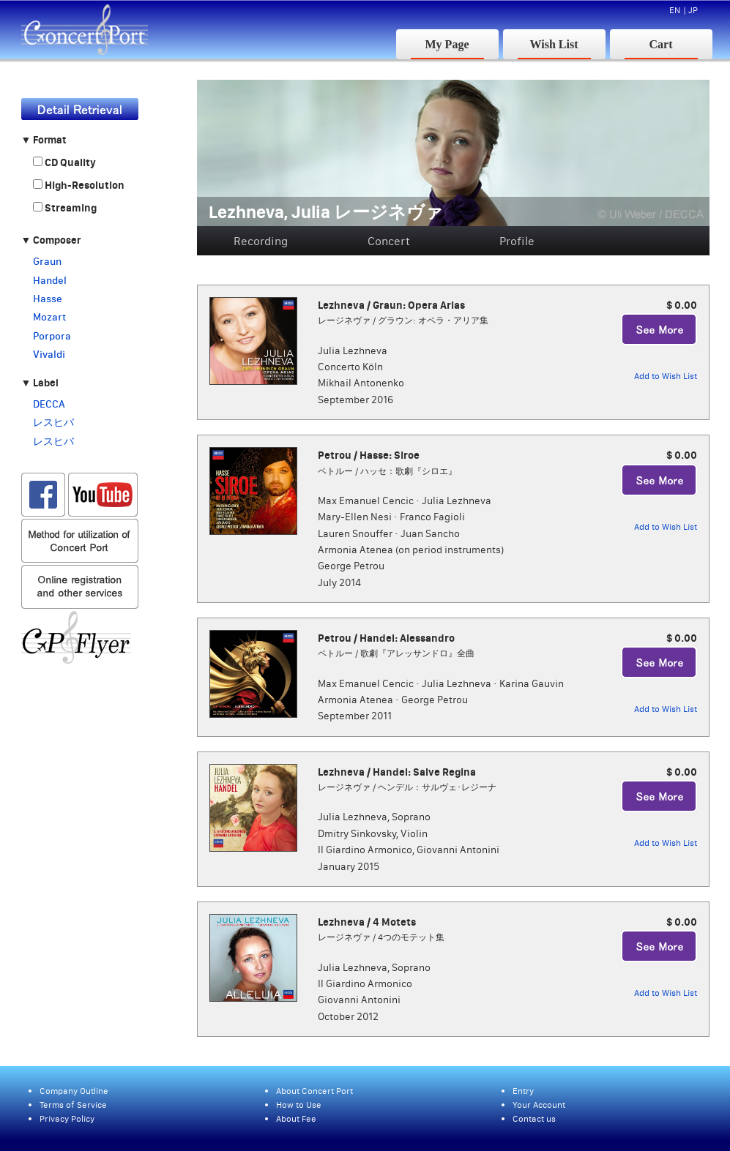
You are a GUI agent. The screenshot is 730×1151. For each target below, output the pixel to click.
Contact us (534, 1118)
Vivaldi (49, 354)
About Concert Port (314, 1090)
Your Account (539, 1104)
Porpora (52, 335)
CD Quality (64, 162)
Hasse (47, 298)
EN (674, 9)
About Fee (296, 1118)
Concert (389, 240)
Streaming (65, 207)
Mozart (49, 316)
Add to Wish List (665, 375)
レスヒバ (53, 422)
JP (693, 9)
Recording (261, 240)
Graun (47, 261)
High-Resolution (78, 185)
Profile (517, 240)
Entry (523, 1090)
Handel (50, 280)
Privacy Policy (67, 1118)
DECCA (49, 403)
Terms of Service (73, 1104)
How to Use (298, 1104)
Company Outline (74, 1090)
